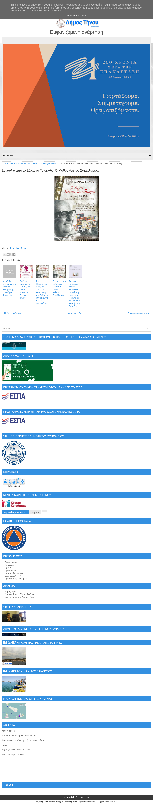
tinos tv (6, 745)
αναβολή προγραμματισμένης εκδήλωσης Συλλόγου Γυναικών (9, 288)
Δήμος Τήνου (11, 591)
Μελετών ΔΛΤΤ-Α (13, 576)
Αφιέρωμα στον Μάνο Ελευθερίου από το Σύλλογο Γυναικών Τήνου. (25, 289)
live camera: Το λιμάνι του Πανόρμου (19, 735)
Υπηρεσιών (10, 565)
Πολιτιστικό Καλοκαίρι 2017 (24, 164)
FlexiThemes (49, 802)
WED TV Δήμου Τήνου (13, 754)
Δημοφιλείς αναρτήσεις (15, 512)
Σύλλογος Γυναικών (48, 164)
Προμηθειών (10, 570)
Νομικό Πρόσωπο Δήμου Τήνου (19, 597)
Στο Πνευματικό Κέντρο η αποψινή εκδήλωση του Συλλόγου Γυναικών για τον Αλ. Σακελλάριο (42, 292)
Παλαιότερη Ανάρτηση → (140, 313)
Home (6, 164)
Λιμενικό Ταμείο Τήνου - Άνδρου (19, 594)
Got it (85, 15)
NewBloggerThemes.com (84, 802)
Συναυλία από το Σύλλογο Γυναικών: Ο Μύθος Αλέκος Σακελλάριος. (50, 170)
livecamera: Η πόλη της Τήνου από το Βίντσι (23, 740)
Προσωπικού (11, 562)
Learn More (72, 15)
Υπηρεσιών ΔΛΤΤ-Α (14, 573)
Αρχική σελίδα (74, 313)
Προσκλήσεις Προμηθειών (17, 578)
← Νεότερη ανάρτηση (12, 313)
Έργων (8, 567)
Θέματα (35, 512)
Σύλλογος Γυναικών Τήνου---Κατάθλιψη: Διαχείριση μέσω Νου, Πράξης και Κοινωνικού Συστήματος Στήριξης (74, 293)
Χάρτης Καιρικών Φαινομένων (16, 749)
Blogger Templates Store (107, 802)
